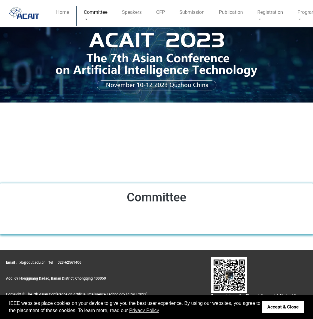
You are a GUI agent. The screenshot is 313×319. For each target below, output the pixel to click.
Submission (192, 12)
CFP (160, 12)
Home (62, 12)
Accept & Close (283, 307)
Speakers (132, 12)
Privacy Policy (144, 310)
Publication (231, 12)
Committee (96, 12)
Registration (270, 12)
